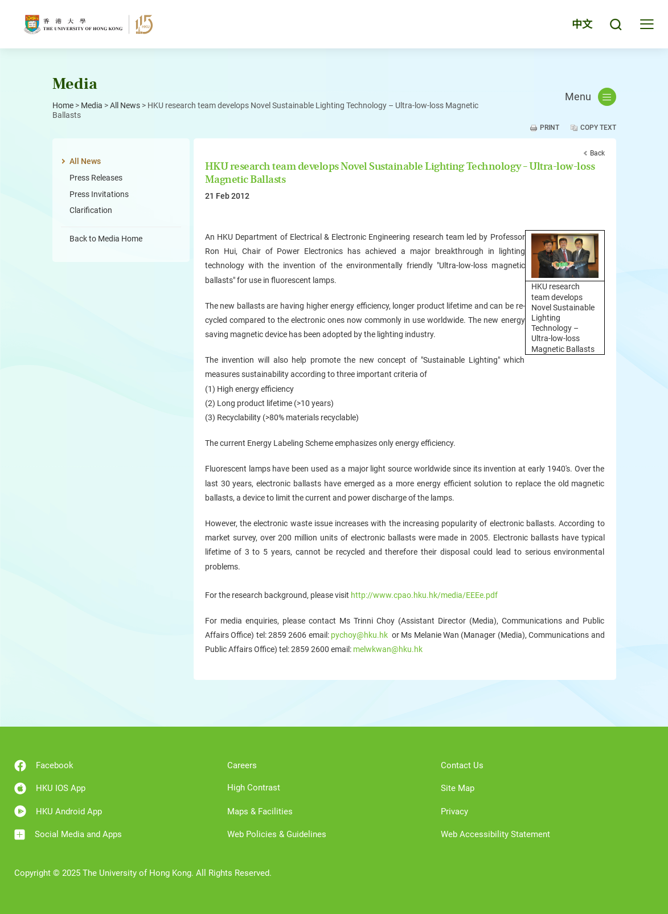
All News (125, 105)
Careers (242, 765)
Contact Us (462, 765)
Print (549, 128)
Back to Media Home (105, 238)
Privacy (454, 811)
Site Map (457, 788)
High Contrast (253, 787)
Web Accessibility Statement (495, 834)
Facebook (43, 766)
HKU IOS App (49, 788)
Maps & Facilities (260, 811)
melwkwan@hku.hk (388, 649)
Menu (590, 97)
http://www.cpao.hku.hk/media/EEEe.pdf (424, 595)
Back (597, 153)
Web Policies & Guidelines (276, 834)
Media (92, 105)
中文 (582, 24)
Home (62, 105)
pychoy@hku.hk (359, 635)
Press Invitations (99, 194)
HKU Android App (58, 811)
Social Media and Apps (68, 834)
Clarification (90, 210)
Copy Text (598, 128)
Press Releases (95, 177)
